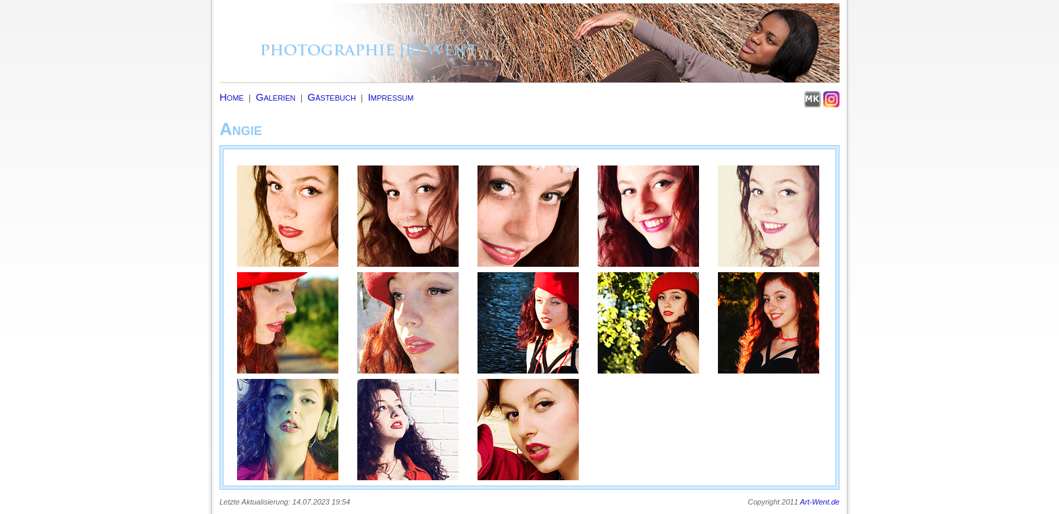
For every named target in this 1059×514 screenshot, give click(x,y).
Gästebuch (331, 97)
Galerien (276, 97)
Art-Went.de (820, 502)
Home (231, 97)
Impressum (391, 97)
